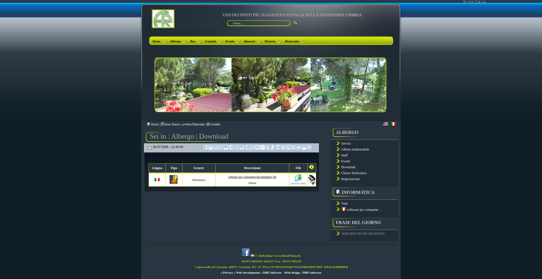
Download (348, 167)
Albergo (178, 41)
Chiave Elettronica (354, 173)
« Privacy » (228, 272)
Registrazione (350, 179)
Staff (344, 155)
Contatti (213, 41)
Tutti (344, 203)
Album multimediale (355, 149)
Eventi (232, 41)
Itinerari (252, 41)
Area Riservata (193, 124)
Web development (248, 272)
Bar (195, 41)
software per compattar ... (361, 210)
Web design (292, 272)
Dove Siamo (170, 124)
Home (159, 41)
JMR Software (272, 272)
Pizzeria (272, 41)
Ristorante (294, 41)
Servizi (346, 143)
